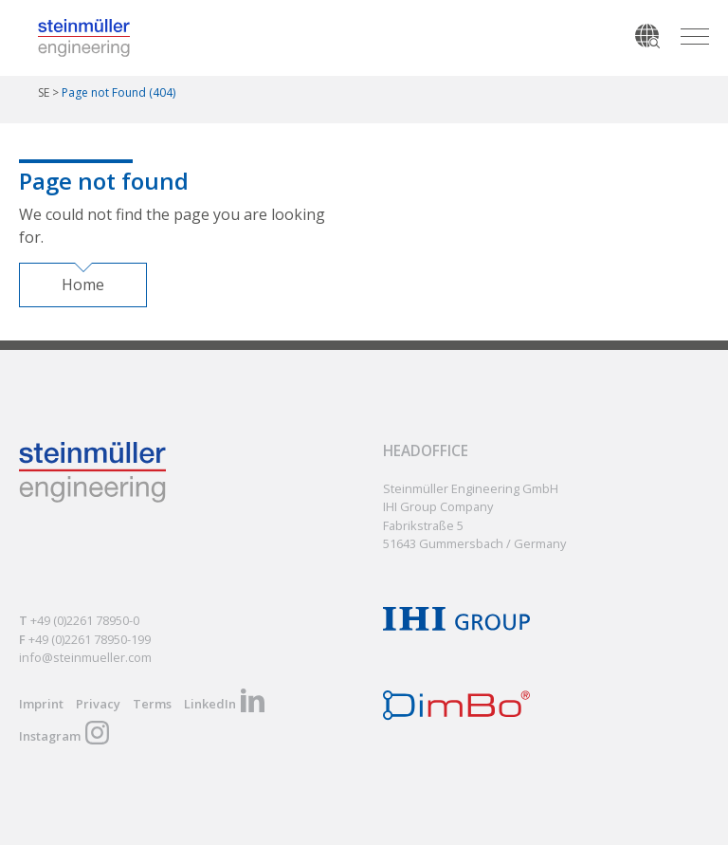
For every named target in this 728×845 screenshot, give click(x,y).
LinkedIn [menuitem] (210, 702)
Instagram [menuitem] (50, 735)
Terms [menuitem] (152, 702)
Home (83, 284)
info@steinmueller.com (85, 656)
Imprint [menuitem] (41, 702)
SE (43, 92)
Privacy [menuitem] (98, 702)
